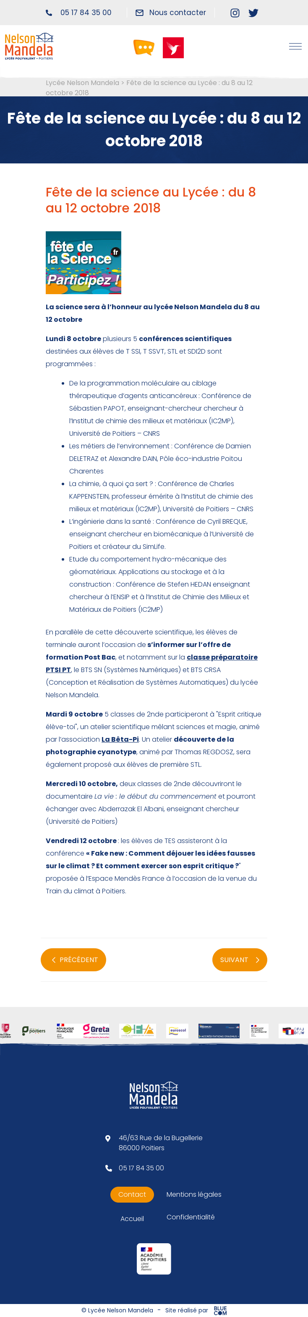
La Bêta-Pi (120, 739)
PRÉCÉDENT (75, 960)
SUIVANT (239, 960)
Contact (132, 1194)
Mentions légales (194, 1194)
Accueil (132, 1219)
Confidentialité (191, 1217)
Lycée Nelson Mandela (82, 83)
